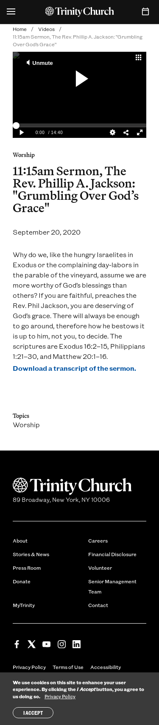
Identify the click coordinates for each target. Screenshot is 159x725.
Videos (46, 28)
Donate (22, 581)
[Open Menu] (11, 12)
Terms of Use (68, 666)
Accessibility (105, 666)
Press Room (27, 567)
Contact (98, 605)
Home (20, 28)
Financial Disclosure (112, 554)
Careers (98, 540)
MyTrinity (24, 605)
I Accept (33, 712)
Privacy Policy (29, 666)
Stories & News (31, 554)
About (20, 540)
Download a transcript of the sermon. (74, 368)
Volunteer (100, 567)
